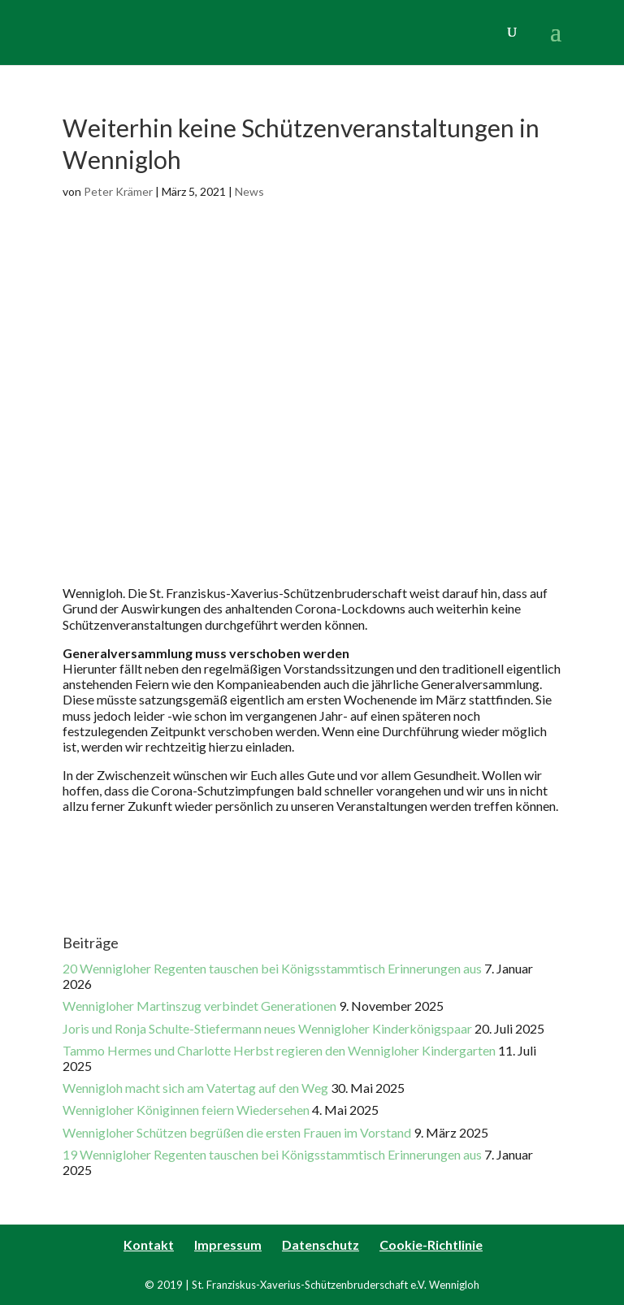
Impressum (228, 1244)
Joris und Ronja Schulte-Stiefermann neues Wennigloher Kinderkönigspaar (267, 1028)
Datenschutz (320, 1244)
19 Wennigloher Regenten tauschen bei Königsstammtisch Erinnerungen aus (272, 1154)
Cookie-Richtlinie (431, 1244)
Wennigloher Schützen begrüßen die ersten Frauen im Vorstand (237, 1132)
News (249, 191)
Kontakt (149, 1244)
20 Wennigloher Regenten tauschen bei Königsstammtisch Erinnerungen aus (272, 968)
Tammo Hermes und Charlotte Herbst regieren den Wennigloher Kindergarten (279, 1050)
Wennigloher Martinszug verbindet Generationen (199, 1005)
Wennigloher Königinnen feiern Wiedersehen (186, 1109)
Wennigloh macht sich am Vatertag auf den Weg (195, 1087)
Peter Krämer (118, 191)
